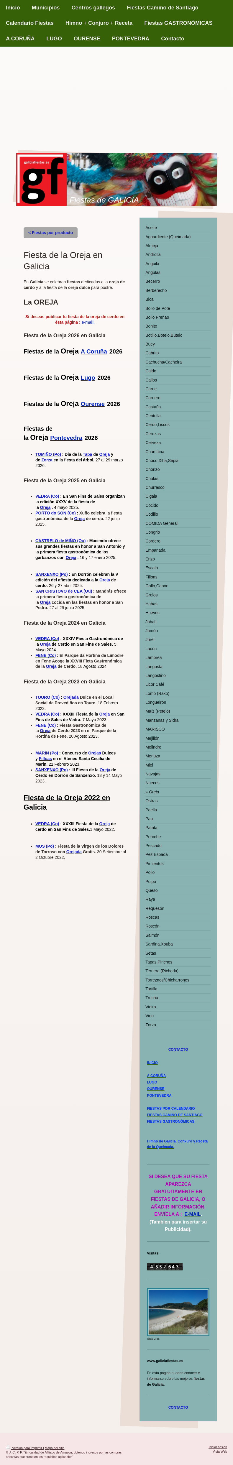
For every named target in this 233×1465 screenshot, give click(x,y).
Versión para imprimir (24, 1448)
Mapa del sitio (55, 1448)
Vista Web (220, 1451)
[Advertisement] (116, 91)
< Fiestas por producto (50, 232)
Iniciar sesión (218, 1447)
